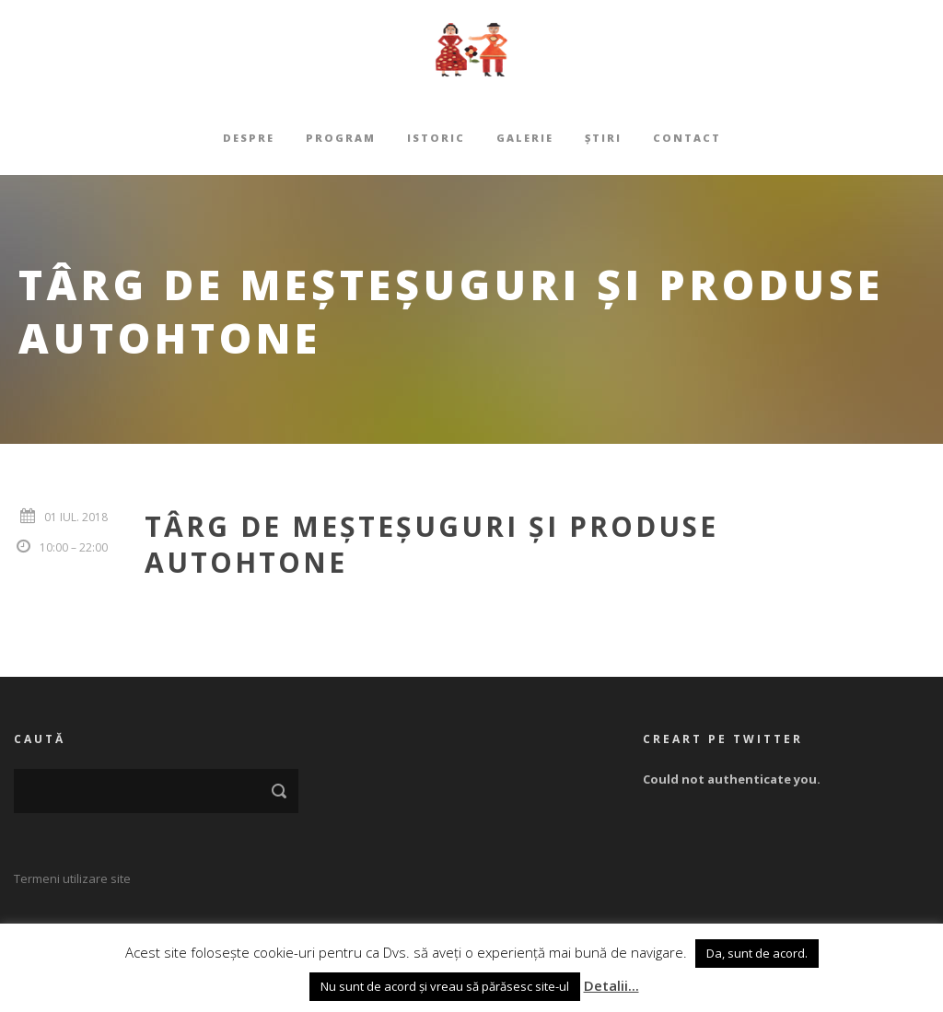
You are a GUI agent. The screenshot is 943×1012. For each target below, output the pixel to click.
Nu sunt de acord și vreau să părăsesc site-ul (444, 986)
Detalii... (611, 985)
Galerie (524, 138)
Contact (687, 138)
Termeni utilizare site (72, 878)
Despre (248, 138)
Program (341, 138)
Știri (603, 138)
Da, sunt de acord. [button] (757, 953)
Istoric (436, 138)
